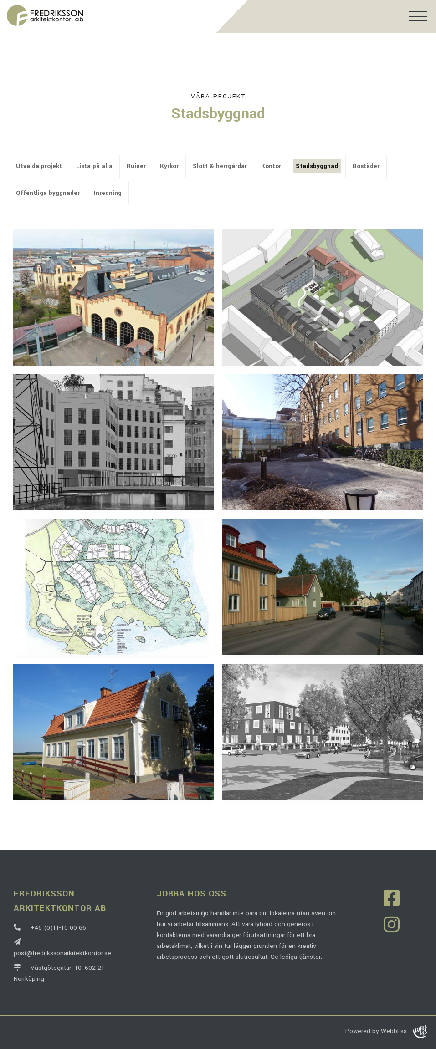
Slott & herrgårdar (220, 166)
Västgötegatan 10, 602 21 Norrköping (59, 973)
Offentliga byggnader (48, 192)
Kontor (271, 166)
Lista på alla (94, 166)
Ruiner (136, 166)
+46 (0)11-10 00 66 (50, 927)
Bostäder (366, 166)
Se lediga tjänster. (296, 956)
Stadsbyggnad (317, 166)
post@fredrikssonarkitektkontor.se (62, 947)
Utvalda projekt (39, 166)
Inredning (108, 192)
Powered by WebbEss (386, 1031)
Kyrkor (169, 166)
